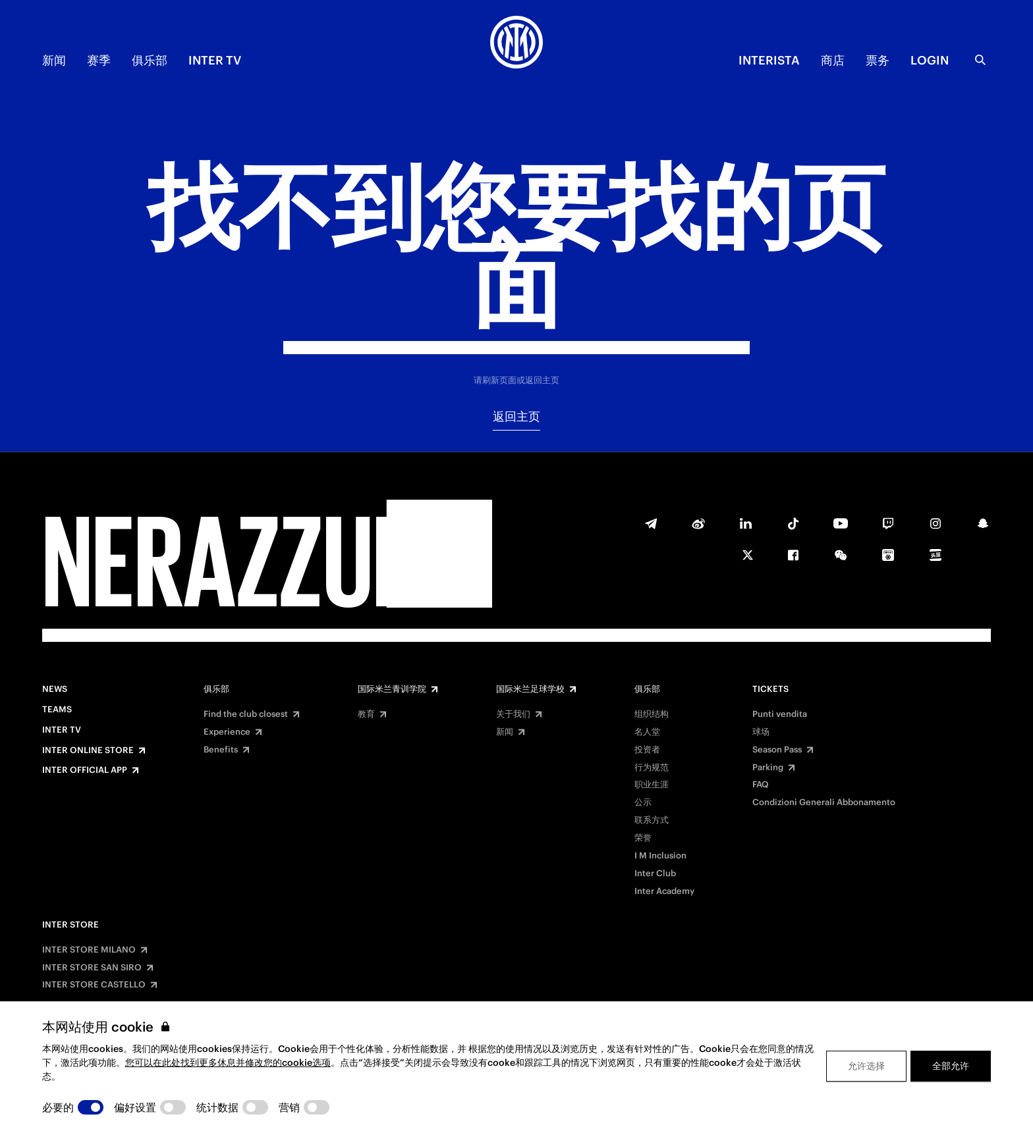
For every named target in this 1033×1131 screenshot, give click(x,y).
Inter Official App (84, 770)
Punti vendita (779, 714)
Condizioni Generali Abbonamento (823, 802)
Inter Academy (664, 891)
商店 (833, 60)
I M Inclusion (660, 856)
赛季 (99, 60)
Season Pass (777, 750)
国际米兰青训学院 (392, 689)
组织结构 (651, 714)
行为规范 (651, 767)
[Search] (980, 60)
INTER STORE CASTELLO (94, 985)
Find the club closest (246, 714)
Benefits (221, 750)
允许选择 (866, 1066)
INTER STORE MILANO (89, 950)
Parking (767, 767)
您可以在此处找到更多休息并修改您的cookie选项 (228, 1062)
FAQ (760, 784)
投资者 (647, 750)
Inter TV (214, 60)
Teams (57, 709)
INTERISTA (769, 60)
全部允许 (950, 1066)
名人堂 (647, 732)
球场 (760, 732)
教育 (366, 714)
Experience (227, 732)
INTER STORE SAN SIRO (92, 967)
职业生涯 (651, 784)
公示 (643, 802)
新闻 (54, 60)
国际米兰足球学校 (530, 689)
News (54, 689)
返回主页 (516, 416)
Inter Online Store (88, 750)
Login (929, 60)
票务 (877, 60)
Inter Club (655, 873)
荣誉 (643, 838)
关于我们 (513, 714)
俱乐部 (149, 60)
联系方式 (651, 820)
